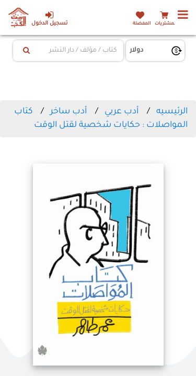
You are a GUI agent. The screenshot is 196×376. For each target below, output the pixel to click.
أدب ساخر (68, 111)
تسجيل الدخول (49, 18)
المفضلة (142, 23)
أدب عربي (122, 111)
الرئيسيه (172, 111)
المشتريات (165, 23)
